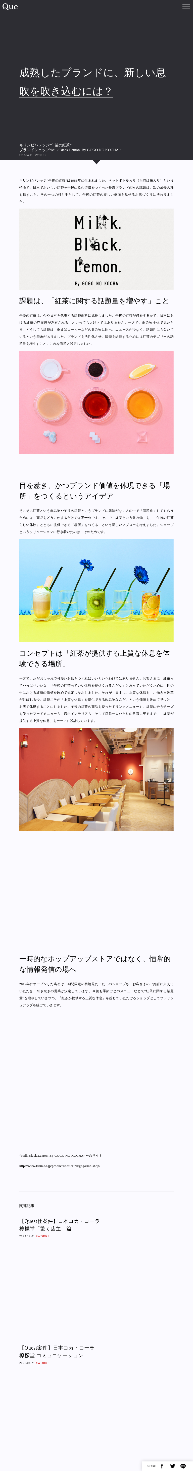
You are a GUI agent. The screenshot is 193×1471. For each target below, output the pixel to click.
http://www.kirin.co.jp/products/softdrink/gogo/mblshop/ (59, 1166)
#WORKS (40, 155)
